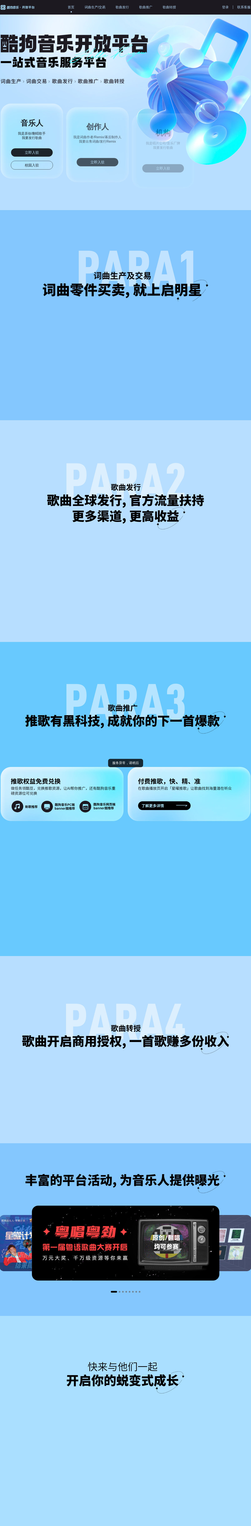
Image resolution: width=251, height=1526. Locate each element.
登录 (225, 7)
